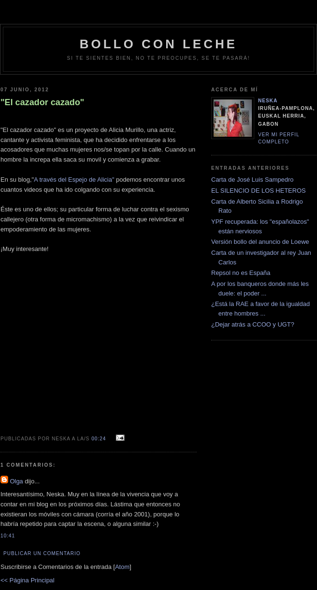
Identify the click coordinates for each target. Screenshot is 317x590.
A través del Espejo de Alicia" (74, 179)
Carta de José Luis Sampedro (252, 179)
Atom (122, 566)
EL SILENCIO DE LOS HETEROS (258, 190)
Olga (16, 481)
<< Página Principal (27, 580)
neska (268, 100)
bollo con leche (158, 44)
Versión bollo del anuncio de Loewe (260, 241)
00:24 (99, 438)
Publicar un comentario (41, 553)
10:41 (7, 535)
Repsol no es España (241, 272)
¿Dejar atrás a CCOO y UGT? (252, 324)
